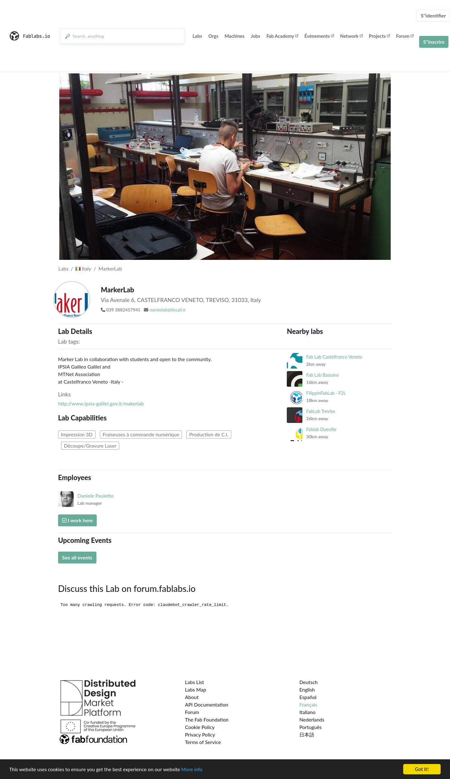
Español (307, 697)
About (192, 697)
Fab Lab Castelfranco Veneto (334, 357)
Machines (235, 36)
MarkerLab (110, 268)
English (307, 689)
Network (351, 36)
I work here (77, 520)
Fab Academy (282, 36)
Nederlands (311, 719)
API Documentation (206, 704)
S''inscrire (433, 42)
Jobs (255, 36)
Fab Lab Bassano (322, 375)
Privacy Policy (200, 734)
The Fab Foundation (207, 719)
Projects (379, 36)
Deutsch (308, 682)
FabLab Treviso (320, 411)
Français (308, 704)
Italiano (307, 712)
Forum (404, 36)
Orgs (213, 36)
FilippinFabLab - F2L (326, 393)
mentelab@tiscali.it (167, 309)
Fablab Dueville (321, 429)
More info (192, 770)
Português (310, 727)
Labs (197, 36)
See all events (77, 557)
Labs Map (195, 689)
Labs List (194, 682)
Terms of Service (203, 742)
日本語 (306, 734)
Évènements (319, 36)
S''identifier (433, 15)
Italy (83, 268)
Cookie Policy (200, 727)
